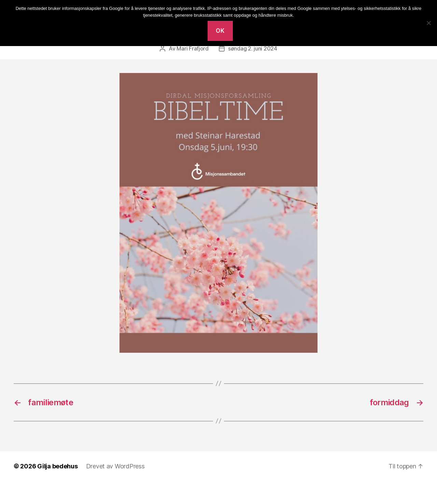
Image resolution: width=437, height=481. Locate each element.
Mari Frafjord (193, 48)
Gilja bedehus (57, 466)
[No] (428, 22)
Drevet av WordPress (115, 466)
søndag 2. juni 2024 (252, 48)
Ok (220, 30)
